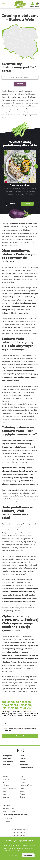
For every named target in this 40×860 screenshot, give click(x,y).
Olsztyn (22, 791)
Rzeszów (22, 779)
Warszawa (6, 797)
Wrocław (5, 776)
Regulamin (27, 729)
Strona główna (7, 756)
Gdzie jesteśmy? (8, 762)
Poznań (22, 794)
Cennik (22, 756)
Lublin (4, 782)
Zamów (27, 203)
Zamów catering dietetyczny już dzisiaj (15, 815)
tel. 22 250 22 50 (8, 818)
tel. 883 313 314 (7, 820)
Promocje (23, 759)
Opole (22, 776)
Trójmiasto (6, 785)
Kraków (5, 794)
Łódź (4, 791)
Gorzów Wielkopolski (9, 788)
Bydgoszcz (6, 779)
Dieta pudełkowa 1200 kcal (20, 832)
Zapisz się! (20, 736)
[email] (20, 723)
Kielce (22, 788)
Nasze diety (6, 765)
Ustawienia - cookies (26, 767)
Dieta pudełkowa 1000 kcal (20, 829)
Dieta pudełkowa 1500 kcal (20, 835)
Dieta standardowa (20, 185)
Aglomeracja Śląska (26, 785)
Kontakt (22, 762)
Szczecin (22, 797)
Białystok (23, 782)
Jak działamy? (7, 759)
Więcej (12, 203)
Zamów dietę (24, 765)
